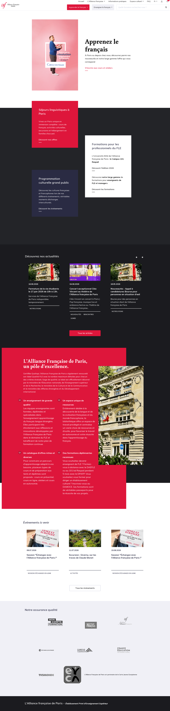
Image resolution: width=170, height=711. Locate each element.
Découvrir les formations (103, 196)
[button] (136, 264)
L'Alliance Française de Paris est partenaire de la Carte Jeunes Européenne (100, 681)
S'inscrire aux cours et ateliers (99, 75)
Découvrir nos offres (48, 146)
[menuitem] (79, 5)
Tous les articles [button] (85, 340)
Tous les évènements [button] (85, 595)
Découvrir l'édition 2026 (103, 175)
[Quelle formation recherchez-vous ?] (138, 11)
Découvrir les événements (50, 215)
